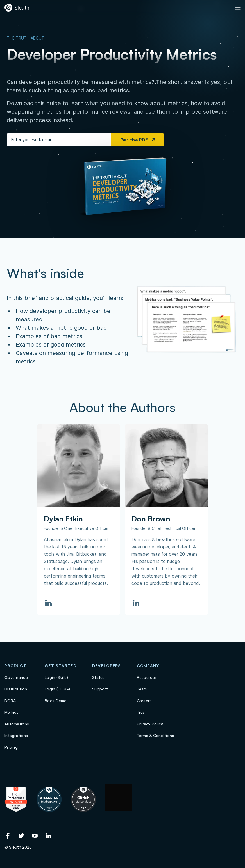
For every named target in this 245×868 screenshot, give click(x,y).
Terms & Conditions (155, 735)
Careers (144, 700)
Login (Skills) (56, 677)
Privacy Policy (150, 724)
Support (100, 688)
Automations (16, 724)
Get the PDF (137, 140)
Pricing (11, 747)
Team (142, 688)
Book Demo (56, 700)
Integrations (16, 735)
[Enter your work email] (59, 139)
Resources (147, 677)
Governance (16, 677)
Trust (142, 712)
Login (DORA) (57, 688)
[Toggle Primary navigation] (237, 7)
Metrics (11, 712)
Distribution (15, 688)
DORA (10, 700)
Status (98, 677)
